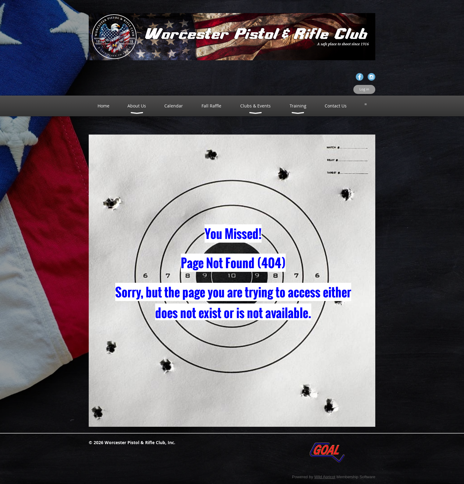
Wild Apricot (324, 477)
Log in (364, 89)
